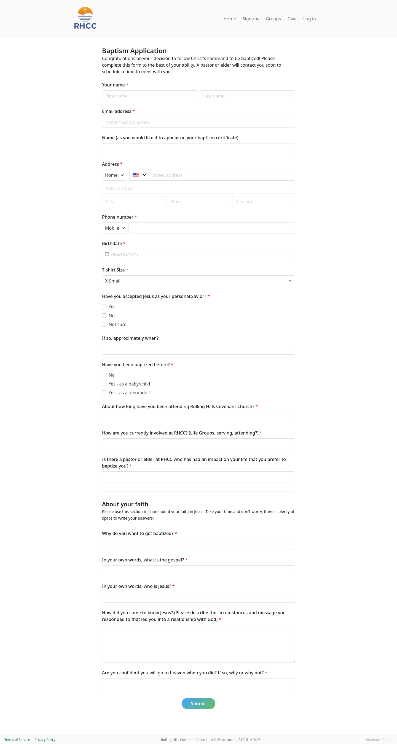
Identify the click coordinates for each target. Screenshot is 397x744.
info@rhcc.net (222, 739)
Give (292, 19)
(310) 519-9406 (249, 739)
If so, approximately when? (130, 338)
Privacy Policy (44, 739)
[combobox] (222, 175)
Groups (273, 19)
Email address (118, 111)
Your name (115, 85)
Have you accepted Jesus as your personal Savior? (156, 296)
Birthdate (113, 243)
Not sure (118, 324)
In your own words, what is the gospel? (144, 560)
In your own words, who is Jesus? (138, 586)
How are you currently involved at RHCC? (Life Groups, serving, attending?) (182, 433)
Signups (251, 19)
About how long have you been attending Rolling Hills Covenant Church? (180, 406)
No (112, 315)
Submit (198, 703)
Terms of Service (17, 739)
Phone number (119, 217)
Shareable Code (378, 739)
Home (229, 19)
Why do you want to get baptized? (139, 533)
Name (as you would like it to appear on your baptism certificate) (170, 138)
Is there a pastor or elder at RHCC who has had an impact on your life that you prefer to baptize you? (194, 462)
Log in (309, 19)
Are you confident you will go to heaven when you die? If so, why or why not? (184, 673)
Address (112, 164)
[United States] (139, 175)
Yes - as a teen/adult (129, 392)
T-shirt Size (115, 270)
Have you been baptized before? (137, 365)
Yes (112, 306)
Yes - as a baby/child (129, 384)
